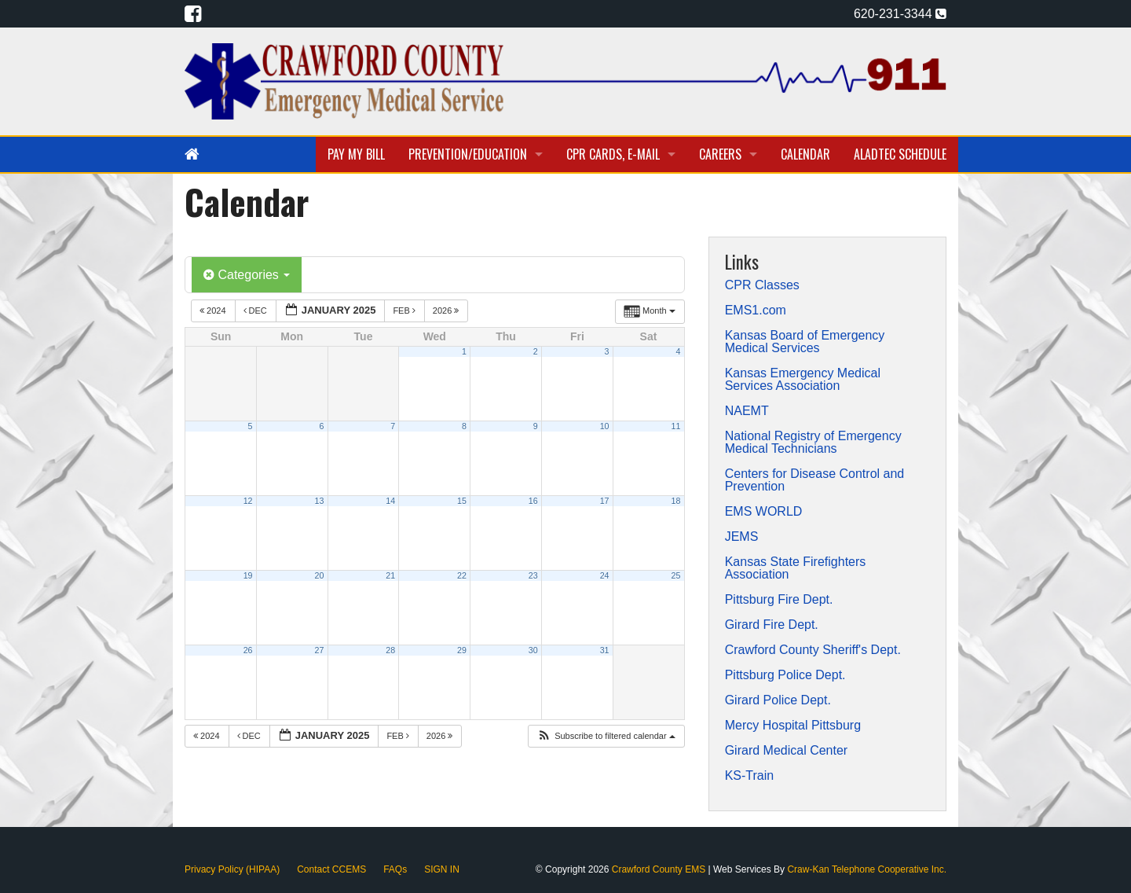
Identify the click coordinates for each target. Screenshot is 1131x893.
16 (533, 500)
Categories (246, 274)
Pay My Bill (356, 154)
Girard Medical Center (786, 750)
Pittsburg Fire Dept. (779, 599)
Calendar (805, 154)
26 (248, 650)
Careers (720, 154)
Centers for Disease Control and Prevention (815, 480)
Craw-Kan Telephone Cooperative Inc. (866, 869)
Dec (256, 310)
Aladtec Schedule (900, 154)
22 (462, 575)
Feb (405, 310)
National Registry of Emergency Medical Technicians (813, 442)
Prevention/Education (467, 154)
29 (462, 650)
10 (604, 426)
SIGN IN (441, 869)
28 (390, 650)
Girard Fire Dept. (771, 625)
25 (676, 575)
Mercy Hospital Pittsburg (793, 725)
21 (390, 575)
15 (462, 500)
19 (248, 575)
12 (248, 500)
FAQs (395, 869)
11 (676, 426)
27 (319, 650)
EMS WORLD (764, 511)
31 (604, 650)
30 (533, 650)
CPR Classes (762, 285)
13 (319, 500)
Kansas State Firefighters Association (795, 568)
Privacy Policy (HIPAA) (232, 869)
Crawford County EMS (660, 869)
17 (604, 500)
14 (390, 500)
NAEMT (747, 411)
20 (319, 575)
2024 (214, 310)
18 (676, 500)
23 (533, 575)
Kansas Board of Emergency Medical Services (805, 342)
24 (604, 575)
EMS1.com (755, 310)
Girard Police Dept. (778, 700)
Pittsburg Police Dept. (785, 675)
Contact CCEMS (331, 869)
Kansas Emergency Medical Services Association (802, 379)
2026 (447, 310)
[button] (606, 736)
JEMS (742, 537)
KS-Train (749, 776)
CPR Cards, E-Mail (613, 154)
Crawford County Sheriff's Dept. (813, 650)
